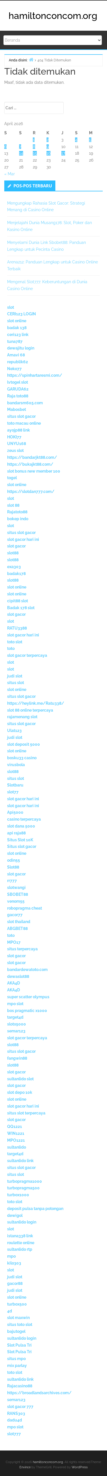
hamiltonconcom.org (53, 15)
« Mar (9, 174)
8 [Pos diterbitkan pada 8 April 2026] (34, 146)
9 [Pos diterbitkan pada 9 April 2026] (48, 146)
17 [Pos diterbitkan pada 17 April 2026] (63, 153)
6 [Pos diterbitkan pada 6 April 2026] (5, 146)
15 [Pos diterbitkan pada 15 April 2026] (35, 153)
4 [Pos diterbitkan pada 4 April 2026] (76, 139)
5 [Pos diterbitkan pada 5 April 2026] (90, 139)
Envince (25, 1467)
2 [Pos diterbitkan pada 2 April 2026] (48, 139)
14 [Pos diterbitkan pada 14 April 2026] (21, 153)
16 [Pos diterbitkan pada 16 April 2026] (49, 153)
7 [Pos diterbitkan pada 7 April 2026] (20, 146)
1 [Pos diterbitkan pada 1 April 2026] (34, 139)
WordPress (80, 1467)
